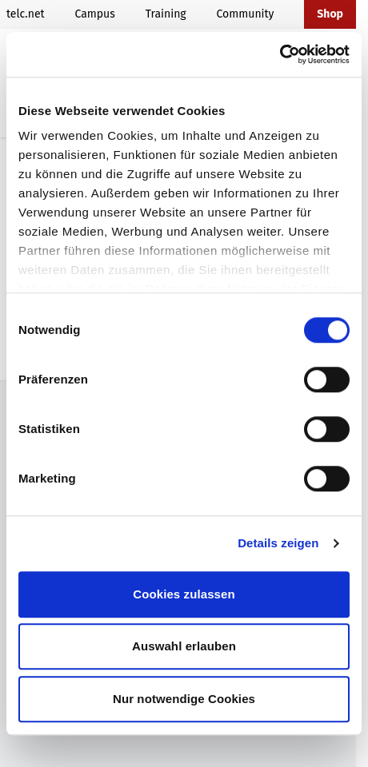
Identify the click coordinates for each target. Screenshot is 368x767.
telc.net (25, 14)
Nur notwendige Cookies (184, 698)
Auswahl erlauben (184, 646)
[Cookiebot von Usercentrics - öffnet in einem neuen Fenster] (280, 54)
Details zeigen (278, 543)
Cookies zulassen (183, 594)
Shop (330, 14)
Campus (94, 14)
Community (245, 14)
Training (166, 14)
